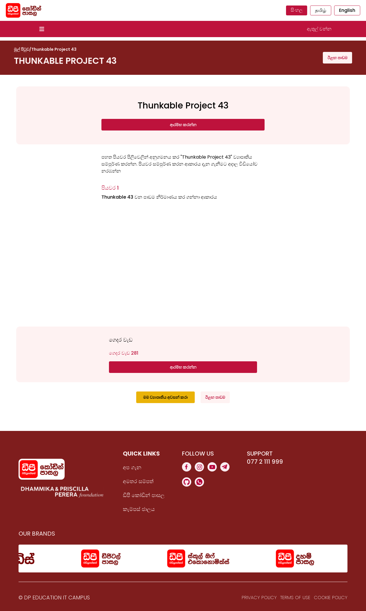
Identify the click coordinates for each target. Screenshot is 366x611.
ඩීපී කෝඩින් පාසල (144, 495)
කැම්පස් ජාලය (139, 509)
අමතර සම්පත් (138, 481)
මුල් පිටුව (21, 49)
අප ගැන (132, 467)
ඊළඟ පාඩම (337, 58)
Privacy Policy (259, 597)
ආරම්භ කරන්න (183, 125)
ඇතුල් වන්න (319, 29)
